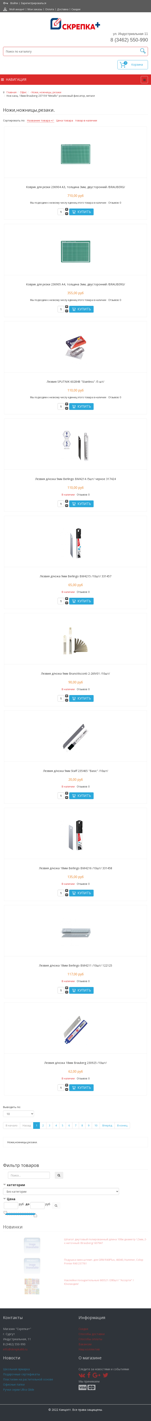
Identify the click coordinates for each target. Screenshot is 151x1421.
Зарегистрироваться (33, 3)
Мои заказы (34, 9)
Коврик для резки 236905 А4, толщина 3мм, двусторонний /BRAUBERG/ (75, 284)
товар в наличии (86, 120)
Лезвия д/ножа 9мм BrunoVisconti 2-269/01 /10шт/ (75, 673)
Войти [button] (14, 3)
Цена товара (64, 120)
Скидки (75, 9)
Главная (11, 92)
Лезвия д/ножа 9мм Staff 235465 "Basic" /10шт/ (75, 771)
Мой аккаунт (16, 9)
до (27, 1204)
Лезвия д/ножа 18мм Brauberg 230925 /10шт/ (75, 1063)
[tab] (75, 1185)
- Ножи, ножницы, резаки (45, 92)
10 (95, 1125)
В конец (122, 1125)
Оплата (49, 9)
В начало (12, 1125)
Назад (27, 1125)
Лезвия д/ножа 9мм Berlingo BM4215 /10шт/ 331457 (75, 576)
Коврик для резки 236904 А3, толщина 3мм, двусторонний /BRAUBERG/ (75, 187)
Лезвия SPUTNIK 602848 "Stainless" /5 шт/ (75, 382)
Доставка (62, 9)
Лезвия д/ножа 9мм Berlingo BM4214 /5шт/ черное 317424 (75, 479)
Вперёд (107, 1125)
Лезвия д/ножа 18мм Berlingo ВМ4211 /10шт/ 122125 (75, 965)
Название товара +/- (40, 120)
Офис (23, 92)
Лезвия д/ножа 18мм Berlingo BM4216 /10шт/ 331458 (75, 868)
